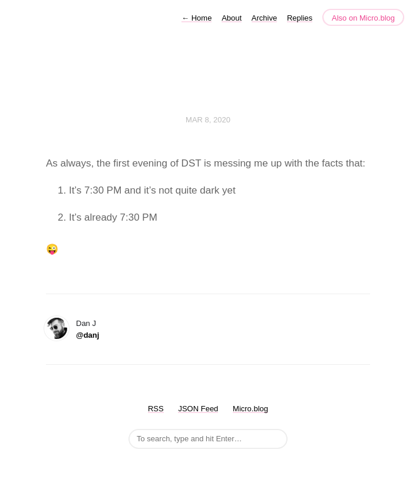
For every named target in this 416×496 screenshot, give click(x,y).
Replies (299, 18)
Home (196, 18)
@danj (87, 335)
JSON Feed (198, 408)
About (232, 18)
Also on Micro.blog (363, 18)
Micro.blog (250, 408)
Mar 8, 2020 (208, 119)
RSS (156, 408)
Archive (264, 18)
